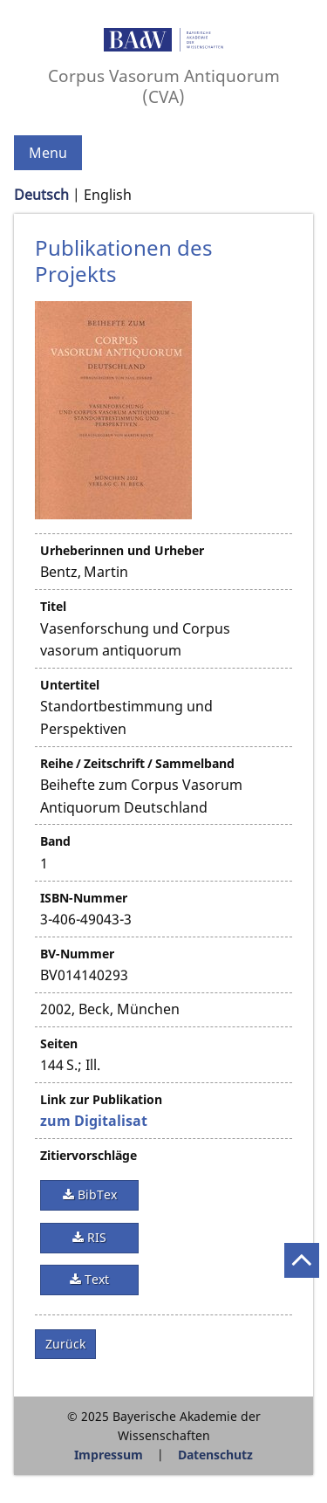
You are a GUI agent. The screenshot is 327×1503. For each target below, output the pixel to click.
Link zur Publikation (101, 1099)
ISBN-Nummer (83, 897)
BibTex (95, 1194)
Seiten (59, 1043)
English (108, 194)
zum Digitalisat (93, 1120)
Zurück (65, 1343)
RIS (95, 1237)
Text (95, 1279)
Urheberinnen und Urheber (122, 550)
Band (55, 841)
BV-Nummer (77, 953)
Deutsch (41, 194)
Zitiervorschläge (88, 1155)
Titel (53, 606)
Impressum (108, 1454)
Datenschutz (215, 1454)
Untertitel (69, 684)
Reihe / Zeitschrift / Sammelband (137, 763)
